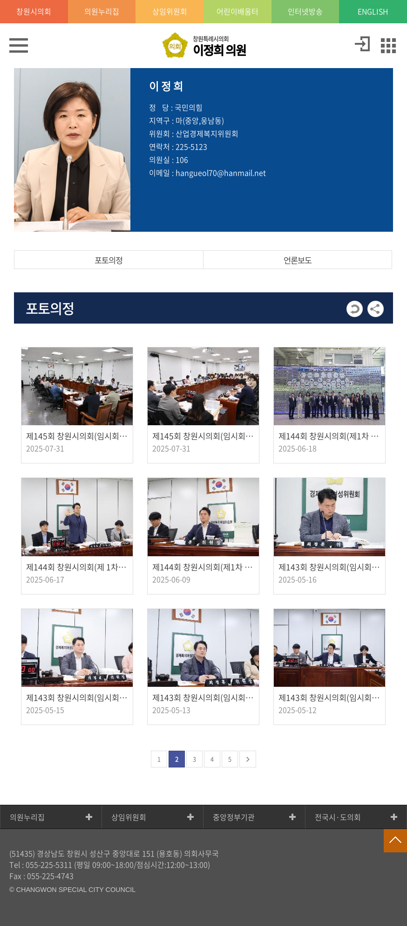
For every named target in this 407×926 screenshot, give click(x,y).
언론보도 (298, 260)
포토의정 (108, 260)
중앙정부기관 (234, 816)
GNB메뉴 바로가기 (203, 0)
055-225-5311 (49, 864)
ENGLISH (373, 11)
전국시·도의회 (338, 816)
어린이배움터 (237, 11)
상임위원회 (128, 816)
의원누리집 (27, 816)
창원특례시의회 (219, 46)
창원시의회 (33, 11)
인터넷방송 (305, 11)
